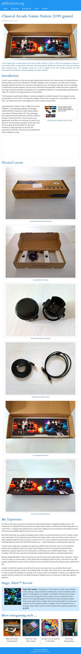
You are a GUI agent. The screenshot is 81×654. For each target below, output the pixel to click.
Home (5, 9)
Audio (36, 9)
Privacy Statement (42, 649)
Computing (15, 9)
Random (45, 9)
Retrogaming (26, 9)
